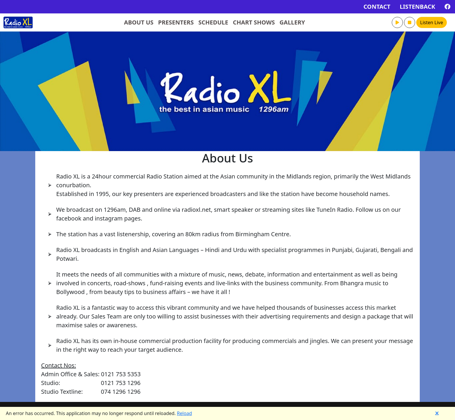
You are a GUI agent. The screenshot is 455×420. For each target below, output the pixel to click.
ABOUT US (139, 22)
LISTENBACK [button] (417, 6)
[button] (397, 22)
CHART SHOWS (254, 22)
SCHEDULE (213, 22)
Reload (184, 413)
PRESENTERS (176, 22)
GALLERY (292, 22)
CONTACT (377, 6)
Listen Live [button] (431, 22)
